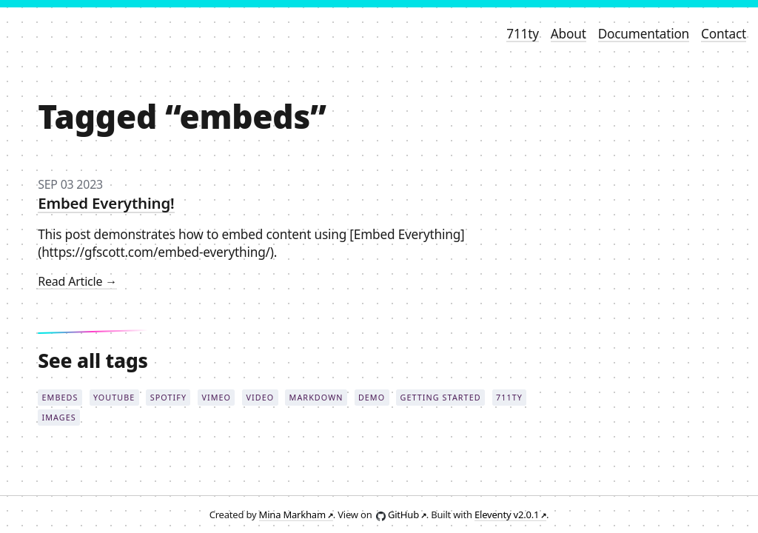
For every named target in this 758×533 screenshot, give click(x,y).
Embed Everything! (106, 202)
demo (371, 397)
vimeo (216, 397)
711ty (522, 33)
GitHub (403, 514)
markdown (316, 397)
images (59, 417)
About (568, 33)
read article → (77, 281)
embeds (60, 397)
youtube (114, 397)
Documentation (643, 33)
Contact (723, 33)
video (260, 397)
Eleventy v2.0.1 (506, 514)
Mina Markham (292, 514)
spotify (168, 397)
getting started (440, 397)
